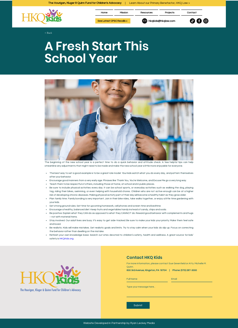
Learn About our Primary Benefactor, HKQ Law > (159, 3)
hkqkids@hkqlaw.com (162, 21)
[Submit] (138, 305)
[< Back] (55, 33)
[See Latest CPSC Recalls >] (112, 20)
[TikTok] (192, 20)
